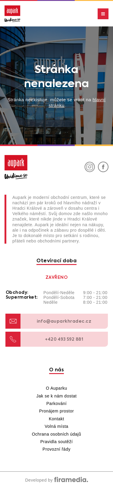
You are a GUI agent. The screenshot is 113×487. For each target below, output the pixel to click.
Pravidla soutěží (56, 441)
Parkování (56, 403)
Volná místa (56, 426)
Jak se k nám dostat (56, 396)
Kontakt (56, 418)
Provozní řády (56, 449)
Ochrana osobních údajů (56, 434)
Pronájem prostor (56, 411)
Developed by (56, 480)
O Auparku (56, 388)
